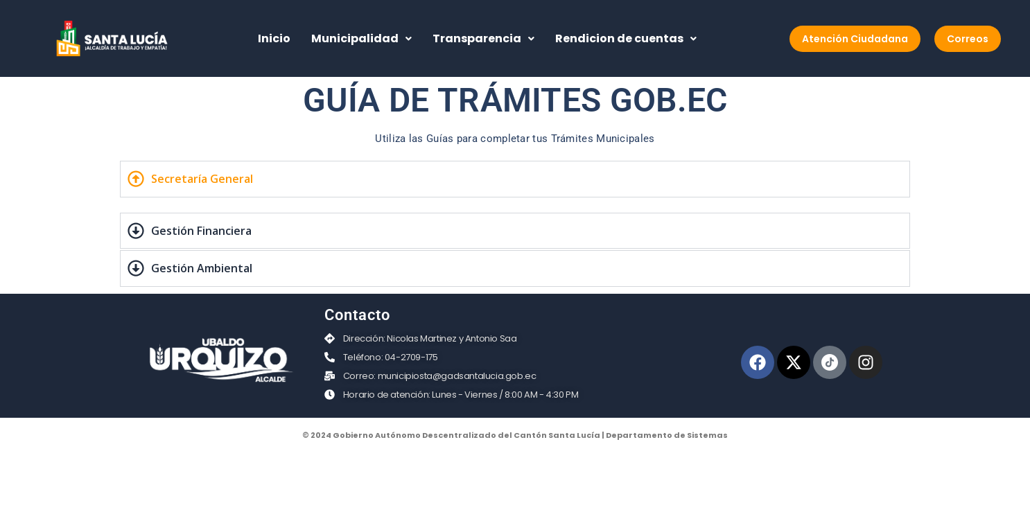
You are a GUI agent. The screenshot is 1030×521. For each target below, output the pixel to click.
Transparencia (483, 38)
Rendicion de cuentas (626, 38)
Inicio (274, 38)
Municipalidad (361, 38)
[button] (361, 39)
